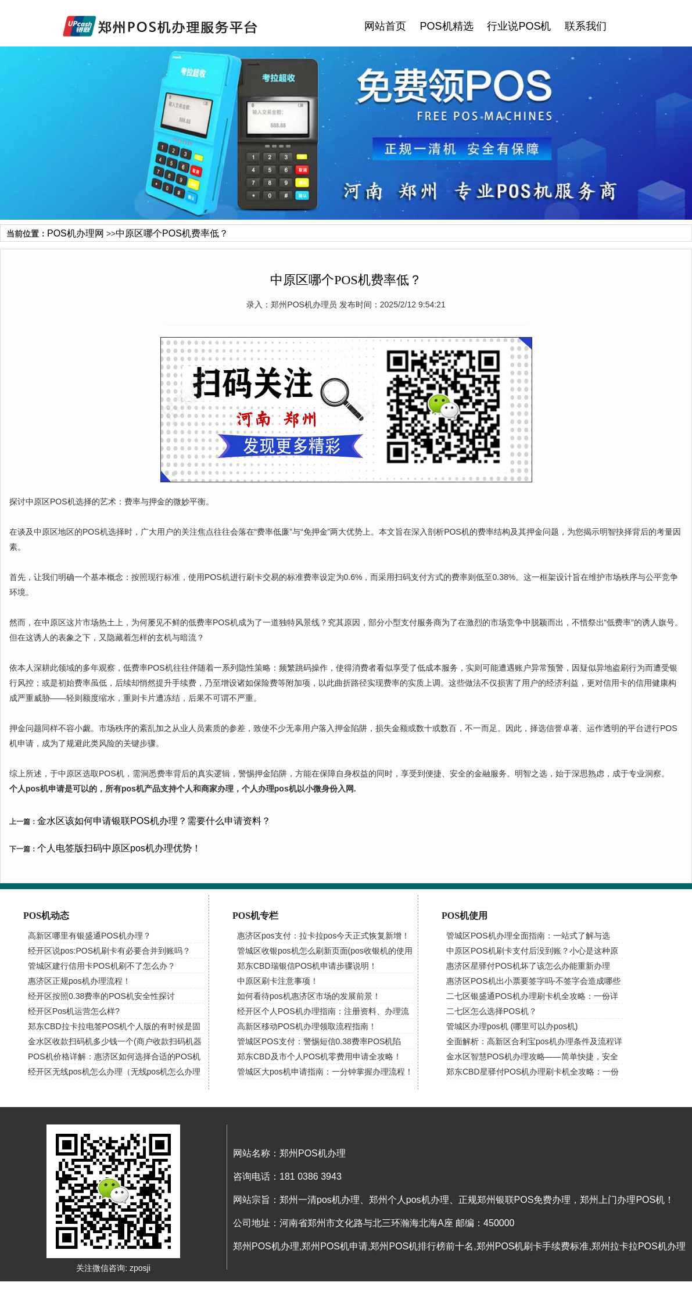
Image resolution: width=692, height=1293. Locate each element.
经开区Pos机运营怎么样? (74, 1011)
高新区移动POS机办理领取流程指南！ (307, 1026)
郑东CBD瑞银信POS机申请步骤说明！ (307, 965)
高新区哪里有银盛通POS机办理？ (89, 935)
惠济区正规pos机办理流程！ (79, 981)
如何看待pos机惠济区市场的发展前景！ (309, 996)
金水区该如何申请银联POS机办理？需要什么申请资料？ (154, 821)
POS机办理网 (75, 233)
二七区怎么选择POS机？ (491, 1011)
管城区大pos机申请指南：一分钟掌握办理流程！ (325, 1071)
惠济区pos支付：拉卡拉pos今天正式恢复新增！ (323, 935)
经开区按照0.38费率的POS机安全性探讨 (101, 996)
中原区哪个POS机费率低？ (172, 233)
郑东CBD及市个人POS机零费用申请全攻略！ (319, 1056)
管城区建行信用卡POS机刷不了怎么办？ (101, 965)
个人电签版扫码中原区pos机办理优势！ (119, 848)
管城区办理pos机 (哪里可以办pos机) (512, 1026)
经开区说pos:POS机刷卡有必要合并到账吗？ (109, 950)
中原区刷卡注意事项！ (277, 981)
